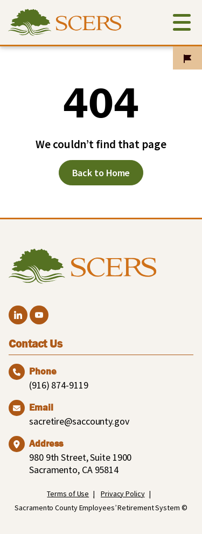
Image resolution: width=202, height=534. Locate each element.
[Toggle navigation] (182, 24)
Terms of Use (68, 493)
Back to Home (101, 173)
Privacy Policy (123, 493)
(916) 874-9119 (58, 385)
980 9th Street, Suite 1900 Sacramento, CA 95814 (80, 463)
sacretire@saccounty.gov (79, 421)
